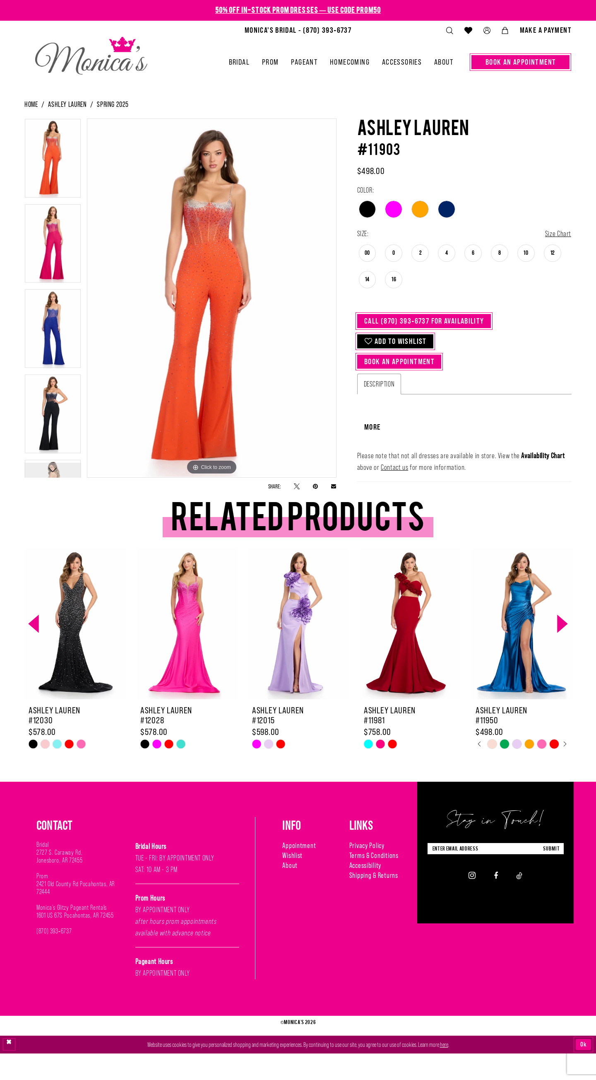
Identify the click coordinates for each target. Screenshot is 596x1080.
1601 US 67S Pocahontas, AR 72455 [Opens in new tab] (74, 942)
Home (31, 104)
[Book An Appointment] (520, 62)
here (444, 1071)
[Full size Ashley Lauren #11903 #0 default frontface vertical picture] (211, 298)
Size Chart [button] (558, 234)
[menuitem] (298, 30)
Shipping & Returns (373, 902)
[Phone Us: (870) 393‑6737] (298, 30)
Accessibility (365, 892)
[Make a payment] (545, 30)
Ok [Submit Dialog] (583, 1070)
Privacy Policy (367, 872)
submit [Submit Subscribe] (551, 875)
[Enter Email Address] (496, 875)
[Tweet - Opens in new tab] (296, 486)
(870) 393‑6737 (54, 958)
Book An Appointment (399, 361)
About (290, 892)
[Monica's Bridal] (91, 52)
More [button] (372, 454)
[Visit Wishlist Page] (468, 30)
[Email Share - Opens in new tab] (333, 486)
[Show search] (449, 30)
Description (379, 384)
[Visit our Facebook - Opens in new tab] (495, 902)
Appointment (299, 872)
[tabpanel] (52, 161)
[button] (487, 30)
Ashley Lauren (67, 104)
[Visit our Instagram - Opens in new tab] (472, 902)
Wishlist (292, 882)
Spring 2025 (113, 104)
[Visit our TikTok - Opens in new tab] (519, 902)
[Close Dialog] (9, 1071)
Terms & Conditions (374, 882)
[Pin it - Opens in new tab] (315, 486)
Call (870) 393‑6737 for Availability (424, 321)
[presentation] (75, 651)
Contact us (394, 494)
